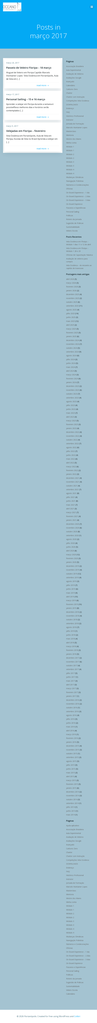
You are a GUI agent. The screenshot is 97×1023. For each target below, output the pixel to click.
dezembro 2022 (72, 432)
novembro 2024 (72, 344)
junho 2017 (70, 677)
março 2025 (71, 329)
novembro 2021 (72, 482)
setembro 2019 (72, 577)
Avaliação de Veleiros (74, 74)
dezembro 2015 (72, 746)
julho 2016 (70, 719)
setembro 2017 (72, 669)
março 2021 (71, 512)
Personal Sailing (72, 212)
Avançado (70, 81)
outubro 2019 (71, 574)
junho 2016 (70, 723)
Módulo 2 (70, 154)
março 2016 (71, 734)
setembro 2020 (72, 535)
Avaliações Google (73, 78)
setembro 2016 (72, 711)
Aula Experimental (73, 70)
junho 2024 (70, 363)
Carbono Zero (72, 89)
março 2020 (71, 554)
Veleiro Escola (72, 231)
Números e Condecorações (77, 185)
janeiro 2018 (71, 654)
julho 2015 (70, 765)
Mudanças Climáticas (74, 177)
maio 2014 (70, 814)
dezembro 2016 (72, 700)
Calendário (70, 85)
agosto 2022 (71, 447)
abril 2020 (70, 550)
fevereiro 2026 (72, 286)
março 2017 (71, 688)
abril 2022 (70, 462)
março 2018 (71, 646)
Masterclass (71, 131)
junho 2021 (70, 501)
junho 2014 (70, 811)
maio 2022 (70, 459)
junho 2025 (70, 317)
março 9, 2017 (12, 126)
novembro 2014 (72, 795)
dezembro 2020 (72, 524)
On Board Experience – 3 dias (78, 200)
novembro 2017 (72, 662)
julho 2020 (70, 543)
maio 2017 (70, 681)
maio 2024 (70, 367)
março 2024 (71, 374)
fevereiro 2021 (72, 516)
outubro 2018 (71, 619)
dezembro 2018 (72, 612)
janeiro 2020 (71, 562)
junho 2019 (70, 589)
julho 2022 (70, 451)
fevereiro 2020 (72, 558)
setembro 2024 (72, 352)
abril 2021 (70, 508)
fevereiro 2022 (72, 470)
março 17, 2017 (12, 94)
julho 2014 (70, 807)
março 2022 (71, 466)
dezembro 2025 (72, 294)
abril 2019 (70, 596)
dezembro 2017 (72, 658)
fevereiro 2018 (72, 650)
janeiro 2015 (71, 788)
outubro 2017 (71, 665)
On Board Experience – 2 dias (78, 196)
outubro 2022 (71, 440)
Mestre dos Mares (73, 139)
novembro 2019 (72, 570)
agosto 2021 (71, 493)
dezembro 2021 (72, 478)
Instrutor (69, 120)
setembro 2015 (72, 757)
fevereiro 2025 (72, 332)
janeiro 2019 (71, 608)
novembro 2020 (72, 528)
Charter (69, 93)
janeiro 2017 (71, 696)
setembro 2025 (72, 306)
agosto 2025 (71, 309)
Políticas (69, 215)
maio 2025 (70, 321)
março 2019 (71, 600)
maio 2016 (70, 726)
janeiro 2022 (71, 474)
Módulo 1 (70, 146)
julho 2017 (70, 673)
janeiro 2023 (71, 428)
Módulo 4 (70, 169)
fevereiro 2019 (72, 604)
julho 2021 (70, 497)
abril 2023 (70, 417)
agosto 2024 (71, 355)
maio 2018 (70, 638)
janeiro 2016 (71, 742)
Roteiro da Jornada (74, 219)
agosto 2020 (71, 539)
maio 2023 (70, 413)
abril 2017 (70, 684)
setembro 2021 (72, 489)
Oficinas (69, 188)
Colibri (77, 1016)
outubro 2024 (71, 348)
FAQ (68, 112)
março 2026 (71, 283)
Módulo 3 (70, 162)
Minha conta (71, 143)
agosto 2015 (71, 761)
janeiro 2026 (71, 290)
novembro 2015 (72, 750)
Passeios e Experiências (76, 208)
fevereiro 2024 (72, 378)
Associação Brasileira (75, 66)
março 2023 (71, 420)
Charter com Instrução (75, 97)
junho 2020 (70, 547)
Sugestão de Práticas (74, 223)
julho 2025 (70, 313)
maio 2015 (70, 772)
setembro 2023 (72, 397)
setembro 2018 (72, 623)
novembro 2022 (72, 436)
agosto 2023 (71, 401)
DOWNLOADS (72, 104)
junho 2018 (70, 635)
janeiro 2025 (71, 336)
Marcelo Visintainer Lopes (76, 127)
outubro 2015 (71, 753)
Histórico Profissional (75, 116)
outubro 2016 (71, 707)
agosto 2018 (71, 627)
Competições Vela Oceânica (77, 100)
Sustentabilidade (73, 227)
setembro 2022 (72, 443)
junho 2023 (70, 409)
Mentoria (70, 135)
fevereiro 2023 (72, 424)
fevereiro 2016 (72, 738)
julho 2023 (70, 405)
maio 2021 (70, 505)
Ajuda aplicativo (72, 825)
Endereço (70, 108)
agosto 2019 (71, 581)
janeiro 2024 (71, 382)
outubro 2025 (71, 302)
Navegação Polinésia (74, 181)
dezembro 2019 (72, 566)
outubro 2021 (71, 485)
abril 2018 (70, 642)
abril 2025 (70, 325)
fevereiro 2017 (72, 692)
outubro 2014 (71, 799)
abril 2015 (70, 776)
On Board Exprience (74, 204)
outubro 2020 (71, 531)
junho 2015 (70, 769)
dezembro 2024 (72, 340)
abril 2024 (70, 371)
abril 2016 (70, 730)
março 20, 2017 (12, 63)
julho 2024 (70, 359)
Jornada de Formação (75, 124)
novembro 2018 (72, 616)
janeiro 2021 (71, 520)
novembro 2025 (72, 298)
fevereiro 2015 (72, 784)
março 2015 (71, 780)
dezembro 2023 (72, 386)
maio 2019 (70, 593)
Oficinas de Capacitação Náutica (79, 255)
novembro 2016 (72, 704)
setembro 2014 (72, 803)
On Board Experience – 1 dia (77, 192)
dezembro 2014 (72, 792)
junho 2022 (70, 455)
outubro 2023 (71, 394)
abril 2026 (70, 279)
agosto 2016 (71, 715)
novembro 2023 (72, 390)
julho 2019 (70, 585)
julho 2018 (70, 631)
